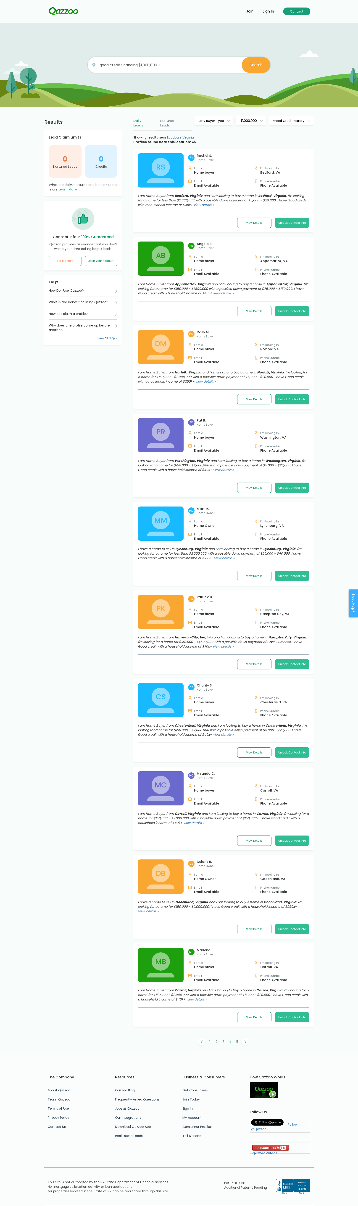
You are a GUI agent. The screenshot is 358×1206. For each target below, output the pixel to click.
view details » (204, 205)
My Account (192, 1117)
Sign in (268, 11)
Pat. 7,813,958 (234, 1183)
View (254, 223)
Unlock (292, 223)
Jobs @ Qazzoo (127, 1108)
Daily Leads (138, 123)
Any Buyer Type (211, 120)
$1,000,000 (248, 120)
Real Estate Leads (129, 1136)
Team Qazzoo (59, 1099)
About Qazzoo (59, 1090)
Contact (296, 11)
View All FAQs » (107, 338)
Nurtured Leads (65, 166)
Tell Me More (65, 261)
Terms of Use (58, 1108)
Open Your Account (101, 261)
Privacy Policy (58, 1117)
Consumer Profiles (197, 1126)
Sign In (187, 1108)
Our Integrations (128, 1117)
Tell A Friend (191, 1136)
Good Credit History (288, 120)
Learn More (67, 189)
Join (249, 11)
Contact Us (57, 1126)
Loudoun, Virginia (180, 137)
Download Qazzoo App (133, 1126)
